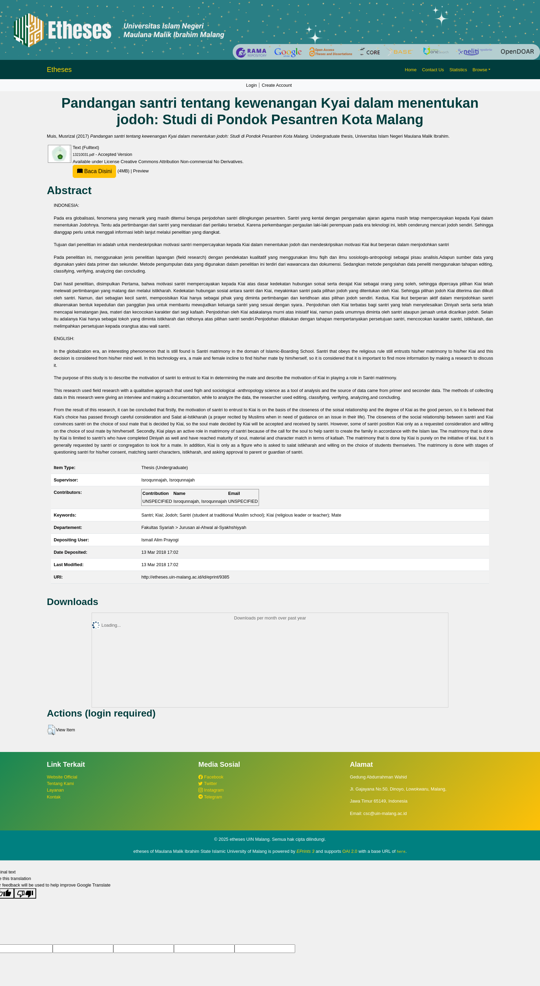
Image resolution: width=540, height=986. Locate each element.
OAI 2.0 (349, 851)
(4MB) (102, 170)
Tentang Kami (60, 783)
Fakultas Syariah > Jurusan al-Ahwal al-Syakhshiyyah (193, 527)
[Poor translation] (25, 893)
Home (410, 69)
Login (251, 85)
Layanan (55, 790)
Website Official (62, 777)
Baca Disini (94, 171)
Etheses (59, 69)
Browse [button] (480, 69)
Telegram (210, 796)
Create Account (277, 85)
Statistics (458, 69)
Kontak (54, 796)
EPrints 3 (305, 851)
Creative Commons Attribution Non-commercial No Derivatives (181, 161)
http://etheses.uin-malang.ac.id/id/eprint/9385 (185, 577)
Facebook (211, 777)
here (401, 851)
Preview (141, 170)
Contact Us (433, 69)
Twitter (207, 783)
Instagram (211, 790)
